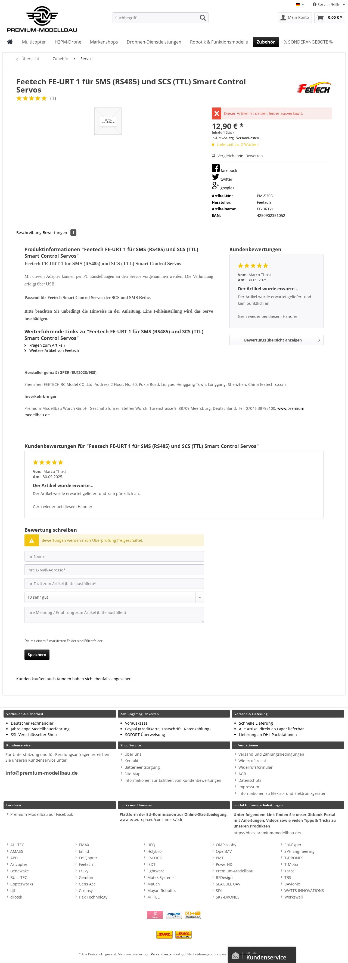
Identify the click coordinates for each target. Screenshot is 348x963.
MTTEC (153, 897)
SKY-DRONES (228, 897)
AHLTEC (17, 844)
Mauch (153, 884)
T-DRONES (293, 857)
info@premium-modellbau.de (41, 773)
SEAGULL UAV (228, 884)
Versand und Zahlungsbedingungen (271, 754)
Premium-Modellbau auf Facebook (41, 814)
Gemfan (86, 877)
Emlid (84, 851)
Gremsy (86, 890)
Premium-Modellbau (234, 870)
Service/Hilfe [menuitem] (327, 4)
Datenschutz (249, 780)
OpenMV (224, 851)
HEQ (151, 844)
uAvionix (292, 884)
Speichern (37, 654)
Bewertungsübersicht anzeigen (282, 339)
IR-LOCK (154, 857)
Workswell (293, 897)
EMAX (84, 844)
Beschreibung (29, 232)
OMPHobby (226, 844)
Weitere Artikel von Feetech (51, 350)
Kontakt (131, 760)
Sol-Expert (293, 844)
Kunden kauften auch (36, 678)
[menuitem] (161, 20)
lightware (155, 870)
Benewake (19, 870)
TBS (287, 877)
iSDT (151, 864)
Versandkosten (162, 954)
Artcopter (18, 864)
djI (12, 890)
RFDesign (224, 877)
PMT (220, 857)
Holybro (154, 851)
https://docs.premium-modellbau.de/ (267, 832)
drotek (16, 897)
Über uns (133, 754)
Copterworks (21, 884)
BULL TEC (18, 877)
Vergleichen (225, 155)
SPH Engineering (299, 851)
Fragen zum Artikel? (44, 345)
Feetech (86, 864)
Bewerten (251, 155)
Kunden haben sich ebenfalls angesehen (94, 678)
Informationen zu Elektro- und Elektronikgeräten (282, 793)
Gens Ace (87, 884)
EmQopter (88, 857)
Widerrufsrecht (252, 760)
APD (14, 857)
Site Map (133, 773)
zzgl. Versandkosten (244, 138)
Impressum (248, 786)
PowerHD (224, 864)
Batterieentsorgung (142, 767)
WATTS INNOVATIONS (304, 890)
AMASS (16, 851)
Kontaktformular (237, 954)
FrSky (83, 870)
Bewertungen (59, 232)
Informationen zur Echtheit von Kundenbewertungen (173, 780)
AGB (242, 773)
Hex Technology (93, 897)
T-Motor (291, 864)
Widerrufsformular (255, 767)
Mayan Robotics (161, 890)
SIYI (219, 890)
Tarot (289, 870)
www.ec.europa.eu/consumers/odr (151, 819)
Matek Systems (161, 877)
